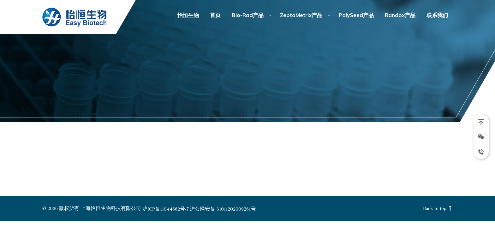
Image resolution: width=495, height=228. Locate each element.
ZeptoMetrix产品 (301, 15)
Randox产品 (400, 15)
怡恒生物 (74, 17)
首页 (215, 15)
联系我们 (437, 15)
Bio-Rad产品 (248, 15)
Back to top (438, 209)
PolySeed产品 (356, 15)
